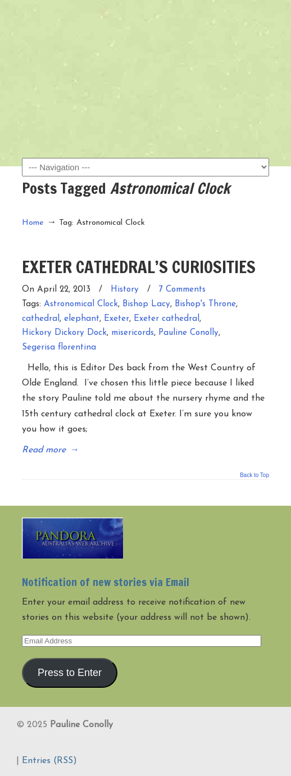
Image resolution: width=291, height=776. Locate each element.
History (125, 289)
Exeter (116, 319)
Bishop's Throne (205, 304)
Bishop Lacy (146, 304)
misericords (132, 333)
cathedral (41, 319)
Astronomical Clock (81, 304)
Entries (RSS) (49, 760)
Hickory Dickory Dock (64, 333)
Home (33, 223)
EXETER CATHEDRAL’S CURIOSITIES (139, 267)
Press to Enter (70, 672)
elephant (81, 319)
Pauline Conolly (145, 28)
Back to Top (254, 475)
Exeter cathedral (166, 319)
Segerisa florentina (59, 347)
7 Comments (182, 289)
